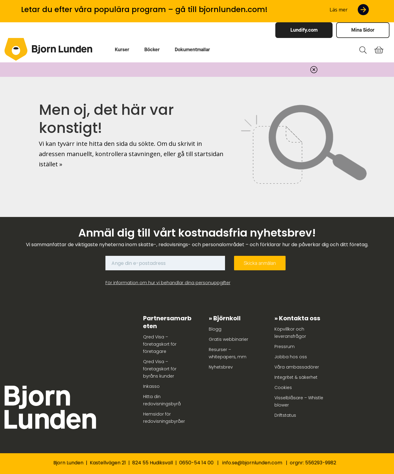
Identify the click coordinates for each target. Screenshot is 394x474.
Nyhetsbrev (221, 367)
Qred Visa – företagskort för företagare (160, 344)
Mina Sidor (362, 30)
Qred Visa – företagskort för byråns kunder (160, 369)
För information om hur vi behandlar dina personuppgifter (167, 283)
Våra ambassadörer (296, 367)
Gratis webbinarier (228, 339)
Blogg (215, 329)
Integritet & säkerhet (295, 377)
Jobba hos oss (290, 357)
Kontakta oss (299, 318)
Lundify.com (303, 30)
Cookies (283, 388)
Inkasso (151, 386)
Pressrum (284, 347)
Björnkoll (227, 318)
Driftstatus (285, 415)
